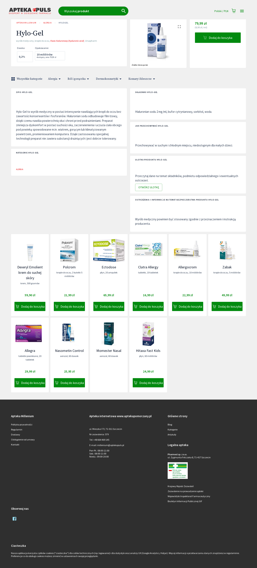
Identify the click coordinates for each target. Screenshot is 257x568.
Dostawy (15, 434)
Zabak (227, 267)
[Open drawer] (242, 11)
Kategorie (172, 429)
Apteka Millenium (26, 22)
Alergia (47, 22)
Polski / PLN (221, 11)
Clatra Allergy (148, 267)
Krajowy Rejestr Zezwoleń (181, 486)
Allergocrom (187, 267)
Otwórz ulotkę (148, 187)
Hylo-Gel (63, 22)
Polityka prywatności (21, 424)
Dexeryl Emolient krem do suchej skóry (30, 272)
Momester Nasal (108, 350)
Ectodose (109, 267)
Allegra (30, 350)
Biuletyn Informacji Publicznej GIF (185, 501)
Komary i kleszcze (142, 79)
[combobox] (111, 11)
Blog (170, 424)
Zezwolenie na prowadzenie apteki (185, 491)
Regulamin (16, 429)
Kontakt (15, 444)
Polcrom (69, 267)
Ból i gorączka (79, 79)
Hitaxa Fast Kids (148, 350)
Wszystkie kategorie (27, 79)
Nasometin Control (69, 350)
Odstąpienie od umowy (23, 439)
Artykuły (172, 434)
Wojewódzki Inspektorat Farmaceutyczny (189, 496)
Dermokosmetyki (109, 79)
